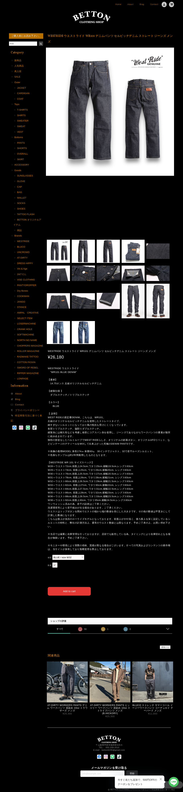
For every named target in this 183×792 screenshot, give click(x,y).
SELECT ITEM (24, 318)
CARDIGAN (23, 93)
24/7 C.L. (22, 274)
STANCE (21, 307)
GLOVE (21, 181)
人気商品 (19, 65)
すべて (60, 628)
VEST (20, 132)
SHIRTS (21, 115)
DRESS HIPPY (25, 263)
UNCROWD (23, 252)
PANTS (21, 142)
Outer (17, 82)
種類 (49, 558)
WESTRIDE (23, 241)
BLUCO (21, 246)
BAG (19, 192)
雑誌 (19, 230)
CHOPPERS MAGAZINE (30, 345)
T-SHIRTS (22, 109)
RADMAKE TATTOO (27, 356)
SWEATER (23, 120)
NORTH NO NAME (27, 340)
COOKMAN (23, 296)
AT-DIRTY (22, 257)
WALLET (21, 197)
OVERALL (22, 153)
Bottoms (18, 137)
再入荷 (17, 71)
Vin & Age (22, 268)
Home (118, 4)
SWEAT (21, 126)
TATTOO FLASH (25, 214)
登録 (132, 772)
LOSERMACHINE (26, 323)
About (130, 4)
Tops (16, 104)
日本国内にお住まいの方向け (110, 602)
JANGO (21, 301)
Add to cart (69, 590)
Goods (17, 170)
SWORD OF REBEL (27, 367)
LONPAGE (22, 378)
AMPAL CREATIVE (28, 312)
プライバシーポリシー (27, 410)
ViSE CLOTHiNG (26, 279)
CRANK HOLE (24, 329)
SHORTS (22, 148)
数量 (49, 565)
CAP (19, 186)
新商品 (17, 60)
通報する (165, 646)
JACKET (21, 88)
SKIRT (20, 159)
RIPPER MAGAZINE (28, 373)
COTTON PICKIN (26, 362)
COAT (20, 98)
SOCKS (21, 203)
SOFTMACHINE (25, 334)
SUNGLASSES (25, 175)
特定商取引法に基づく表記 (163, 789)
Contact (154, 4)
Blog (142, 4)
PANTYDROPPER (26, 285)
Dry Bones (22, 290)
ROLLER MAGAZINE (28, 351)
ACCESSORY (21, 164)
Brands (18, 235)
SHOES (21, 208)
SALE (17, 76)
